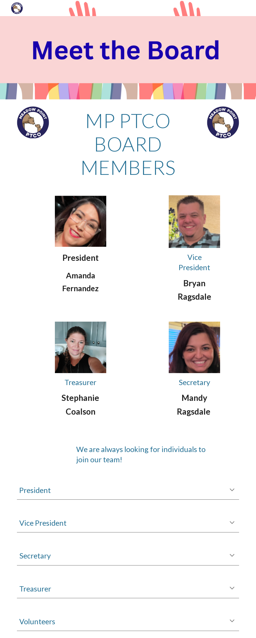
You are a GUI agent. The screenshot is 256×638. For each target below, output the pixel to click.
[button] (232, 490)
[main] (128, 143)
